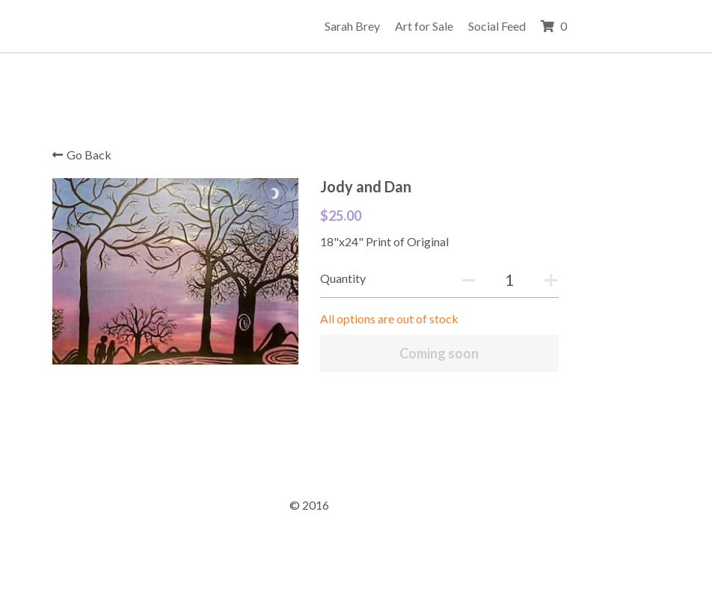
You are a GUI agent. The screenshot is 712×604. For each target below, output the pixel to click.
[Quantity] (533, 279)
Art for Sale (517, 26)
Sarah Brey (445, 26)
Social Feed (590, 26)
